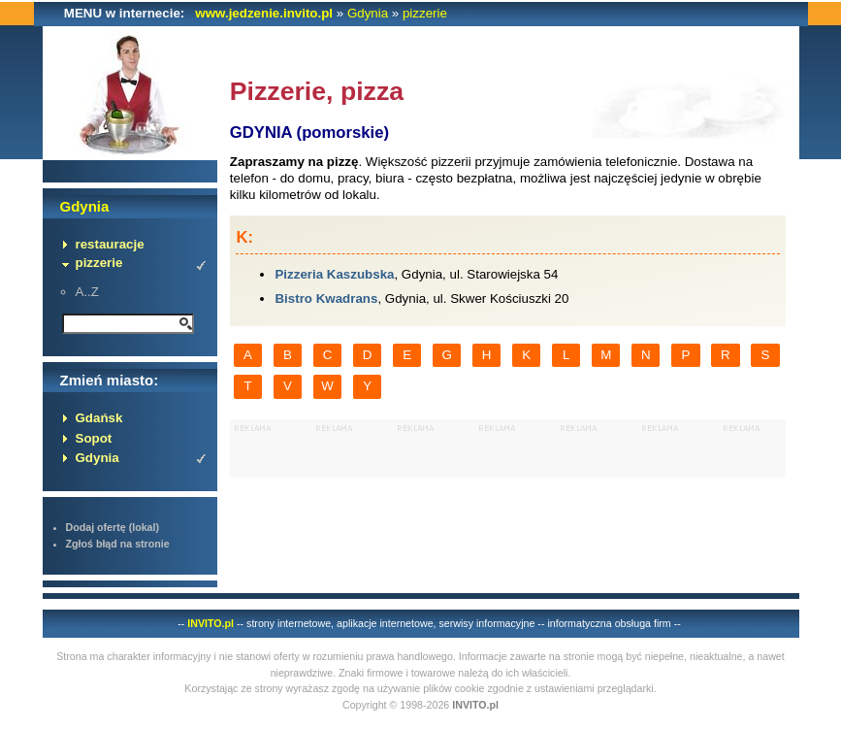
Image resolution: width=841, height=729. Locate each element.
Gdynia (367, 13)
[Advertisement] (508, 448)
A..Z (87, 291)
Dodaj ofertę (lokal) (113, 527)
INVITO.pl (210, 623)
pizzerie (425, 13)
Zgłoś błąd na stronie (118, 543)
